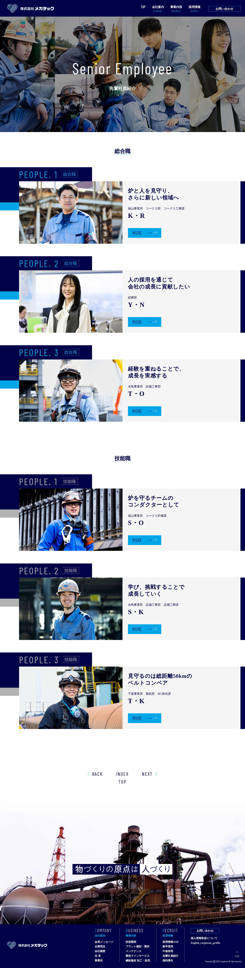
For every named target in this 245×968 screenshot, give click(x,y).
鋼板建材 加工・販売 (138, 960)
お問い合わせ (224, 8)
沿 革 (98, 956)
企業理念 (100, 946)
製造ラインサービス (138, 956)
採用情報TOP (170, 942)
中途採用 (167, 951)
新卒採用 (167, 946)
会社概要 (100, 951)
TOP (122, 782)
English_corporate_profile (205, 943)
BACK (97, 773)
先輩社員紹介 (170, 956)
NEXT (147, 773)
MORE (137, 233)
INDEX (122, 773)
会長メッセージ (104, 942)
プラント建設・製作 (138, 946)
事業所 (99, 960)
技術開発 (131, 942)
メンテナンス (134, 951)
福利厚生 (167, 960)
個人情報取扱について (204, 938)
